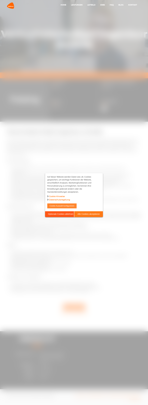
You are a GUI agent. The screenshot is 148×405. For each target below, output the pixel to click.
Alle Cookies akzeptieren (88, 214)
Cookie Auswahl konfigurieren (62, 206)
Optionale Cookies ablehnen (60, 214)
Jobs (102, 5)
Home (63, 5)
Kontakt (132, 5)
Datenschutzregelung (59, 200)
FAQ (112, 5)
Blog (120, 5)
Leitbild (91, 5)
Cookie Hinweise (57, 196)
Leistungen (77, 5)
